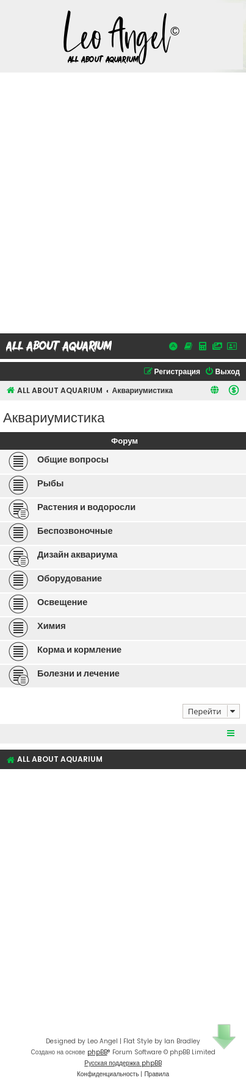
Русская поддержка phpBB (123, 1063)
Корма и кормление (79, 650)
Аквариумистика (53, 416)
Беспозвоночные (75, 531)
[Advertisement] (123, 201)
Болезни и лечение (78, 673)
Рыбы (50, 483)
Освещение (62, 602)
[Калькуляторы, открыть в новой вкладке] (202, 346)
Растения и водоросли (86, 507)
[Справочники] (188, 346)
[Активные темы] (173, 346)
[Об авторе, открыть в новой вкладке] (231, 346)
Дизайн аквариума (77, 554)
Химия (51, 626)
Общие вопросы (73, 459)
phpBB (97, 1052)
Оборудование (69, 578)
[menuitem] (222, 372)
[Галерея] (217, 346)
